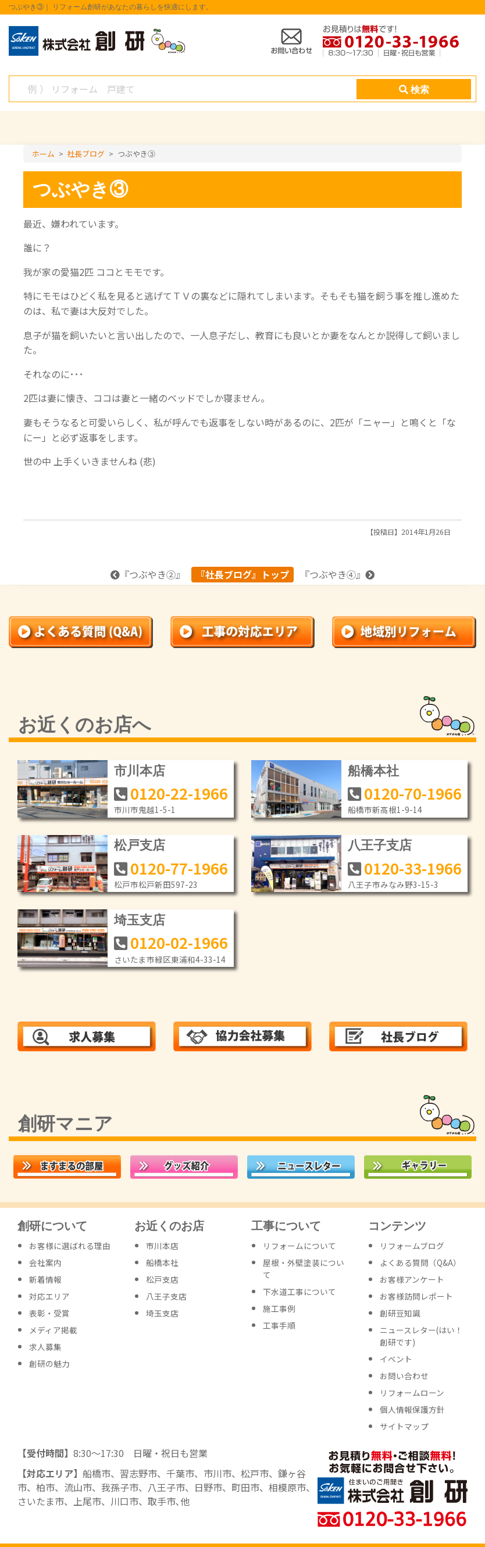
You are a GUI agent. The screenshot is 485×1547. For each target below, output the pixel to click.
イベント (396, 1359)
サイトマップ (404, 1426)
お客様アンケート (412, 1279)
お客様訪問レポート (416, 1296)
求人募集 (45, 1346)
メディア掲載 (53, 1330)
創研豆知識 (400, 1313)
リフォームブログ (412, 1245)
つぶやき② (152, 574)
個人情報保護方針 (412, 1409)
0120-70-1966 (413, 793)
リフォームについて (299, 1245)
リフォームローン (412, 1392)
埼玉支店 (139, 920)
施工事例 (279, 1308)
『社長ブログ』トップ (242, 574)
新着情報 (45, 1279)
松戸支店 (139, 845)
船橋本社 (373, 771)
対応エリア (49, 1296)
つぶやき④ (332, 574)
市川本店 (139, 771)
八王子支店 (380, 845)
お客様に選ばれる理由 (69, 1245)
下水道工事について (299, 1291)
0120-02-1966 (179, 942)
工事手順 (279, 1325)
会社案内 (45, 1262)
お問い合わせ (404, 1375)
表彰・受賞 (49, 1313)
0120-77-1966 (179, 868)
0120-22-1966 (179, 793)
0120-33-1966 (413, 868)
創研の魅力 (49, 1363)
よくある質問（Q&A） (420, 1262)
